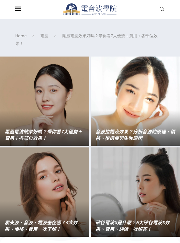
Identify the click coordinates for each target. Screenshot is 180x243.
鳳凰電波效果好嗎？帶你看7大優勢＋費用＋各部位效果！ (43, 134)
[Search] (162, 9)
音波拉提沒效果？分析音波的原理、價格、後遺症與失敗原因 (135, 134)
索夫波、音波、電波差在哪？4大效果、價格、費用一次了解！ (41, 225)
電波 (44, 35)
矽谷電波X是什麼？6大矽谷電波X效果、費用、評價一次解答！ (132, 225)
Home (21, 35)
